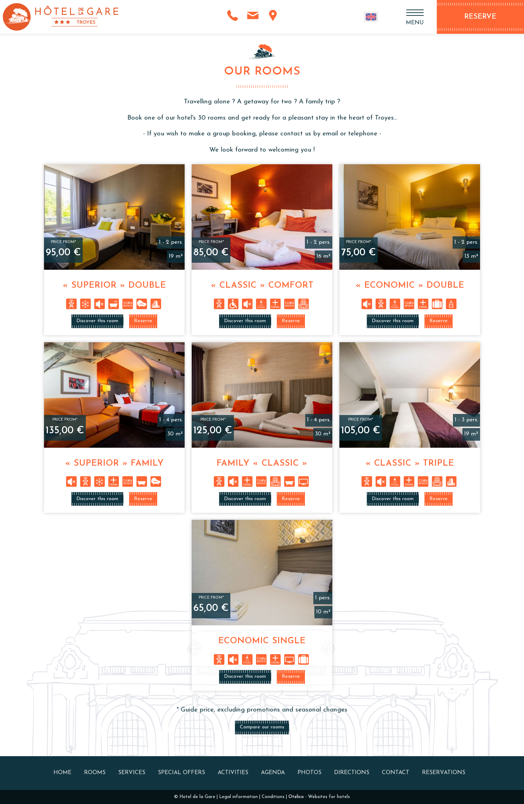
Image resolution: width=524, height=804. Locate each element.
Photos (309, 773)
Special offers (181, 773)
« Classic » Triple (409, 463)
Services (131, 773)
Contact (395, 773)
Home (62, 773)
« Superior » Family (114, 463)
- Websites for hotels (319, 797)
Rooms (95, 773)
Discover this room (97, 321)
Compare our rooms (262, 727)
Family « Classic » (262, 463)
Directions (351, 773)
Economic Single (262, 641)
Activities (233, 773)
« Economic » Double (410, 285)
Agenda (273, 773)
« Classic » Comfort (262, 285)
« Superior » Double (114, 285)
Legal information (238, 797)
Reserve (143, 321)
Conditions (273, 797)
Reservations (443, 773)
